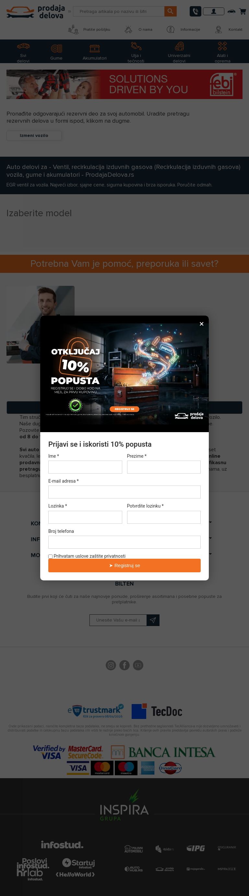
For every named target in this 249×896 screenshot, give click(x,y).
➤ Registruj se (124, 565)
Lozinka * (57, 506)
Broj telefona (61, 531)
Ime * (53, 456)
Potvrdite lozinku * (145, 506)
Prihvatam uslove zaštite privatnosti (86, 556)
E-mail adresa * (63, 481)
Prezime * (137, 456)
